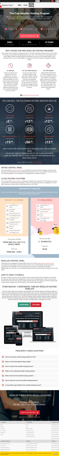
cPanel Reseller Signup (30, 436)
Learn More (24, 305)
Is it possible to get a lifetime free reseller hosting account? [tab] (23, 385)
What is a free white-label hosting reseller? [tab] (18, 361)
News (1, 424)
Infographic (37, 162)
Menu (19, 5)
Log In (25, 5)
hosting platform (17, 181)
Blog (27, 426)
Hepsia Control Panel (17, 170)
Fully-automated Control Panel (32, 443)
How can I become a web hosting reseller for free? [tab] (20, 357)
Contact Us (2, 428)
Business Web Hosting (5, 443)
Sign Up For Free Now (28, 36)
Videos (1, 434)
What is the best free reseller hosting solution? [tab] (19, 376)
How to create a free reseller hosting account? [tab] (19, 366)
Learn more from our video (29, 95)
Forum (27, 424)
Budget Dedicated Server (5, 449)
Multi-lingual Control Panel (31, 445)
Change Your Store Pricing (31, 449)
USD (37, 1)
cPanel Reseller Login (30, 432)
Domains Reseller (54, 432)
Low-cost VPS (3, 445)
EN (56, 1)
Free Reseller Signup (30, 434)
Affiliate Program (29, 428)
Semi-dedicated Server (4, 447)
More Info (6, 454)
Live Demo (36, 305)
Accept (55, 453)
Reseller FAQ (3, 432)
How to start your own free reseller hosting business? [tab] (21, 380)
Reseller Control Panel (47, 263)
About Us (2, 426)
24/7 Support (3, 430)
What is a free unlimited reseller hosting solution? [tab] (20, 371)
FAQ (52, 1)
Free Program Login (30, 430)
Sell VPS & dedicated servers (31, 447)
